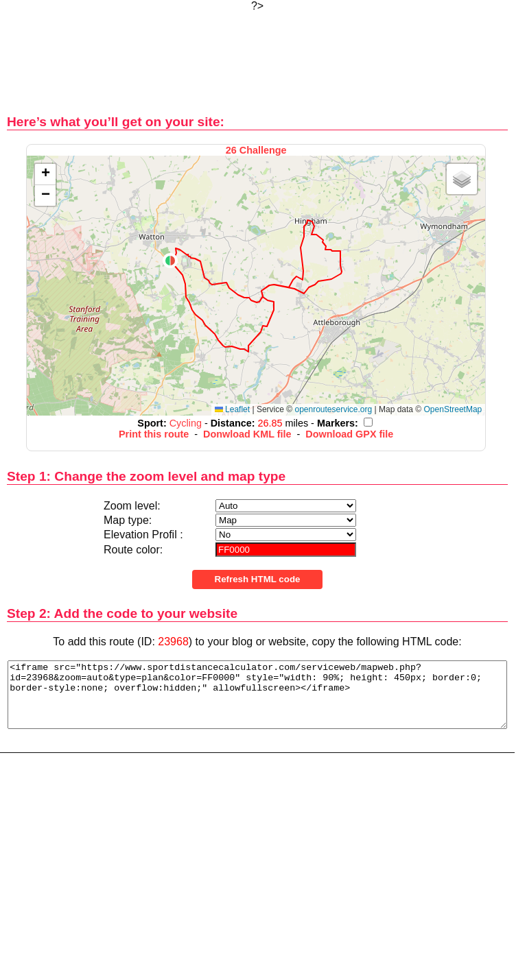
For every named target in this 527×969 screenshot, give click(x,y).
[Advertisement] (257, 55)
